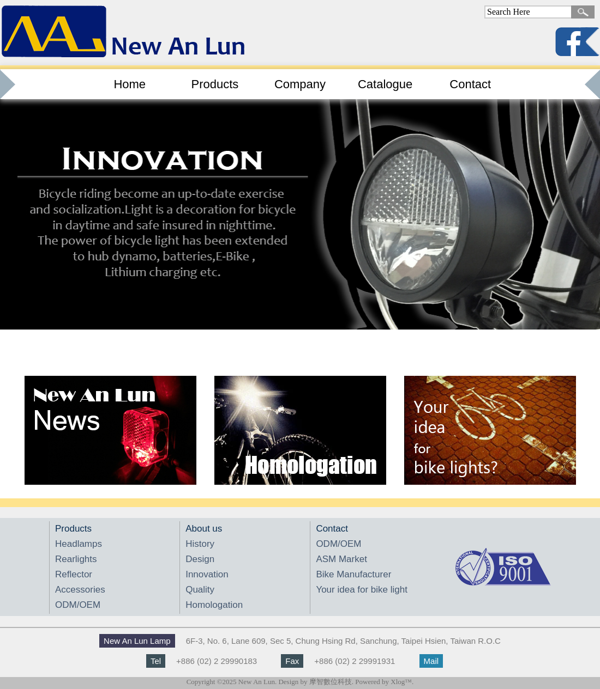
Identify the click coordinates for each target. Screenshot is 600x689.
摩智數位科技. (331, 682)
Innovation (206, 574)
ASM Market (341, 559)
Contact (470, 84)
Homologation (214, 605)
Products (214, 84)
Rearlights (76, 559)
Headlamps (78, 544)
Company (300, 84)
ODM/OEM (77, 605)
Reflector (73, 574)
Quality (199, 589)
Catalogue (385, 84)
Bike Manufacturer (353, 574)
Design (199, 559)
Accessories (80, 589)
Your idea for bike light (361, 589)
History (199, 544)
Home (129, 84)
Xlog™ (401, 682)
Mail (431, 661)
